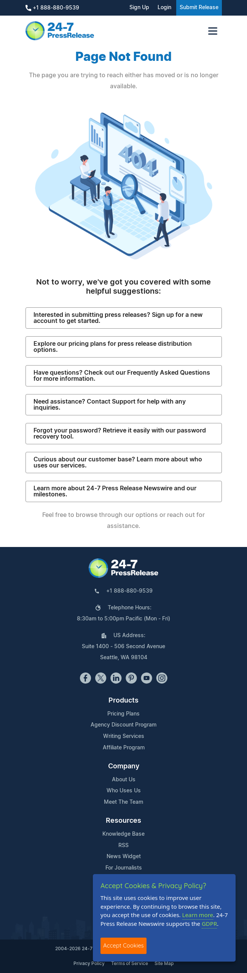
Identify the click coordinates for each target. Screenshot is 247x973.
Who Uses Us (124, 790)
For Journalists (123, 868)
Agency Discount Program (123, 725)
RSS (123, 845)
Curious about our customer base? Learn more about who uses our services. (117, 462)
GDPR (209, 923)
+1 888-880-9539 (52, 8)
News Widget (124, 856)
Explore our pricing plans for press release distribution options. (112, 347)
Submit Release (199, 7)
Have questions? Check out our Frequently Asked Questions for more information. (121, 376)
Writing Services (123, 736)
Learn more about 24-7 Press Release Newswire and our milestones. (114, 491)
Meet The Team (123, 802)
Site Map (164, 963)
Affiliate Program (124, 747)
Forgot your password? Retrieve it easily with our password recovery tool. (119, 434)
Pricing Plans (123, 714)
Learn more (198, 915)
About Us (123, 779)
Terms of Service (129, 963)
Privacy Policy (89, 963)
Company (123, 766)
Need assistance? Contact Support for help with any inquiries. (109, 405)
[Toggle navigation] (213, 31)
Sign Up (139, 7)
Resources (123, 820)
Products (123, 700)
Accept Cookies (123, 945)
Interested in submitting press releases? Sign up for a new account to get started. (117, 318)
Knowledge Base (123, 834)
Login (164, 7)
